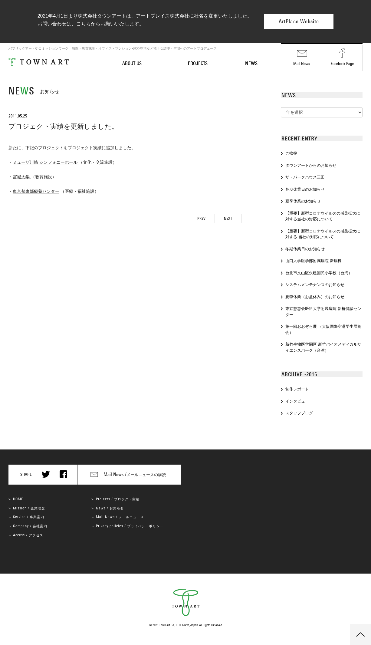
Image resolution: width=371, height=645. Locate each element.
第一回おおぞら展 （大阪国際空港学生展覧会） (323, 329)
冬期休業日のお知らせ (305, 189)
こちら (83, 23)
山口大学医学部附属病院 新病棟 (313, 260)
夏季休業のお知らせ (303, 201)
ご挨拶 (291, 153)
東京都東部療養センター (36, 191)
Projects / (118, 499)
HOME (18, 499)
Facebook (342, 63)
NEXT (228, 218)
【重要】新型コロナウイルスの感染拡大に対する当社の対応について (322, 216)
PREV (201, 218)
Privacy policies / (129, 526)
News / (110, 508)
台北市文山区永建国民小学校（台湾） (318, 273)
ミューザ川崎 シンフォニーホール (46, 162)
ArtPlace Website (299, 21)
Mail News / (120, 517)
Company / (30, 526)
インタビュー (297, 401)
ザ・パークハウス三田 (305, 177)
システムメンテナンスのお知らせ (314, 284)
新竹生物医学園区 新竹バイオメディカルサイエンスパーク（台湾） (323, 347)
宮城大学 (22, 176)
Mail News (301, 63)
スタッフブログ (299, 413)
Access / (28, 535)
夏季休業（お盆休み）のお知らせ (315, 297)
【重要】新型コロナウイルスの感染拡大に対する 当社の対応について (322, 234)
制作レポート (297, 389)
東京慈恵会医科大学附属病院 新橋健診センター (323, 311)
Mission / (29, 508)
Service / (28, 517)
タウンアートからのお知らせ (311, 165)
